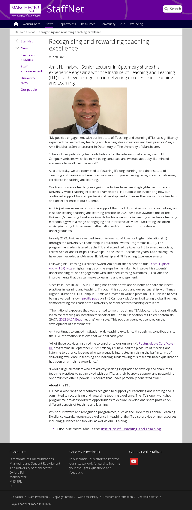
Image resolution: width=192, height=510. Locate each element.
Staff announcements (32, 69)
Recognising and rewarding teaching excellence (70, 32)
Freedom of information (118, 497)
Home (16, 23)
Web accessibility (88, 497)
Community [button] (107, 24)
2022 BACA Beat (70, 319)
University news (28, 80)
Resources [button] (88, 24)
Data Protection (38, 497)
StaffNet (65, 9)
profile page (90, 298)
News (31, 32)
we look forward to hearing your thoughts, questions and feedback (94, 468)
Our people (29, 90)
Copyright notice (63, 497)
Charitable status (148, 497)
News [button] (49, 24)
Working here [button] (31, 24)
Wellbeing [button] (136, 24)
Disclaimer (16, 497)
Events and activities (28, 57)
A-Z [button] (122, 24)
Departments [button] (67, 24)
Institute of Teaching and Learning (131, 429)
